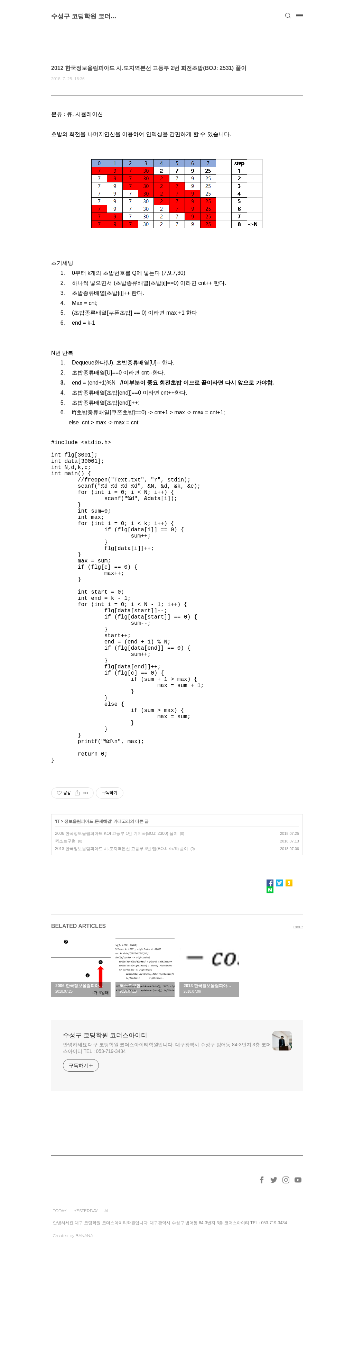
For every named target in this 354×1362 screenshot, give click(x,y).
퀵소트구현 (65, 913)
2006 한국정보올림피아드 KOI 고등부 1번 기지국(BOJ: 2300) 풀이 (116, 905)
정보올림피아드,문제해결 (87, 893)
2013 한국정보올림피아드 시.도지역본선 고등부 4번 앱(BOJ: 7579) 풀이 (121, 920)
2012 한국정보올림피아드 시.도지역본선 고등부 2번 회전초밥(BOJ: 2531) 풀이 (148, 68)
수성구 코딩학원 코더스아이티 (93, 16)
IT (58, 893)
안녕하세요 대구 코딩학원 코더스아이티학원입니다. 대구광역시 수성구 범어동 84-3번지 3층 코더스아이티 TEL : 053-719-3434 (167, 1120)
